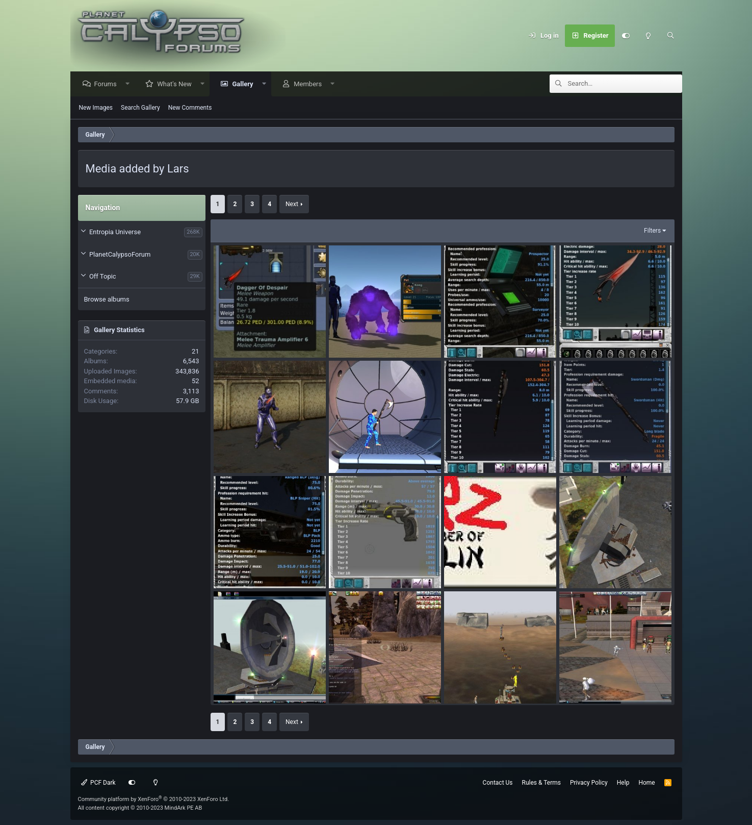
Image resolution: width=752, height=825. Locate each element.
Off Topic (102, 277)
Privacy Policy (589, 782)
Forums (108, 84)
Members (310, 84)
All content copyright (140, 808)
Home (646, 782)
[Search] (671, 35)
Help (623, 782)
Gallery (245, 84)
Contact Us (498, 782)
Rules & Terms (541, 782)
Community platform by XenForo (153, 799)
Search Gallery (140, 108)
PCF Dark (98, 782)
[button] (129, 84)
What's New (177, 84)
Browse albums (106, 300)
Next (292, 204)
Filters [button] (652, 231)
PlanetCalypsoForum (119, 255)
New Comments (190, 108)
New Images (96, 108)
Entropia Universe (115, 232)
